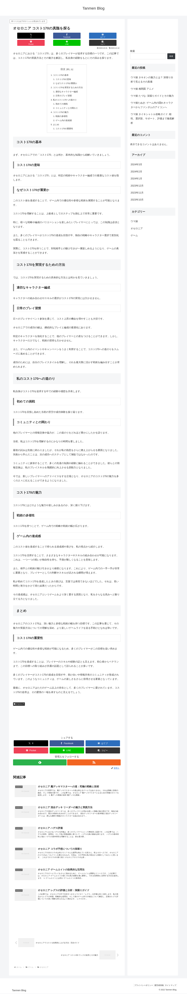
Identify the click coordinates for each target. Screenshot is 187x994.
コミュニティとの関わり (66, 103)
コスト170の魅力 (60, 107)
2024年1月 (136, 178)
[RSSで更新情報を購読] (94, 759)
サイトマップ (169, 986)
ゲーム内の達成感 (63, 116)
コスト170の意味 (63, 72)
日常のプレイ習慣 (63, 90)
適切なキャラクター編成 (66, 85)
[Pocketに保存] (75, 36)
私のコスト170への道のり (64, 94)
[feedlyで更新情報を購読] (39, 759)
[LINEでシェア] (93, 36)
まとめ (55, 120)
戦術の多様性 (61, 111)
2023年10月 (137, 199)
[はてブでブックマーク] (57, 36)
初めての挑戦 (61, 98)
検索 (132, 51)
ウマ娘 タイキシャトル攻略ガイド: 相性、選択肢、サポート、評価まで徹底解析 (152, 118)
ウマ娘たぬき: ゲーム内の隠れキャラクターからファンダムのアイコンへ (152, 104)
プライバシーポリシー (139, 986)
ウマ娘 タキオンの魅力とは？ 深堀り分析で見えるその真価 (152, 79)
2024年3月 (136, 164)
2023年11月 (137, 192)
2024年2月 (136, 171)
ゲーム (134, 235)
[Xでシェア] (22, 36)
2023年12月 (137, 185)
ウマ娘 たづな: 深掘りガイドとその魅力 (152, 95)
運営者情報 (156, 986)
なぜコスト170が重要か (66, 77)
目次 (63, 62)
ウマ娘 (134, 221)
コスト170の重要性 (64, 124)
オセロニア (19, 700)
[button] (111, 36)
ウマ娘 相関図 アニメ (142, 88)
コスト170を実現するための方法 (68, 81)
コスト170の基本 (60, 68)
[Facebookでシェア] (40, 36)
